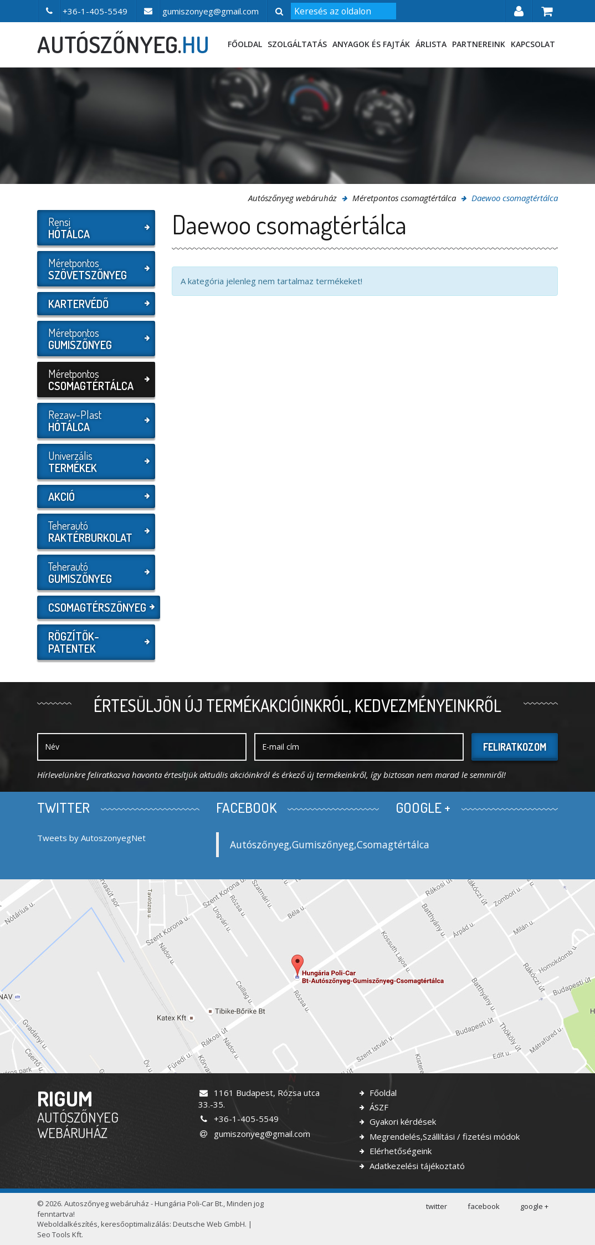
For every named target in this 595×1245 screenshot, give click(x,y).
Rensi (94, 227)
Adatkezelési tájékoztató (416, 1165)
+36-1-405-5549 (238, 1118)
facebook (484, 1206)
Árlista (431, 44)
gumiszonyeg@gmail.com (254, 1133)
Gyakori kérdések (401, 1121)
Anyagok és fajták (371, 44)
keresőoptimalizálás (135, 1224)
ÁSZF (377, 1107)
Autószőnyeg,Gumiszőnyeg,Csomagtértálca (329, 844)
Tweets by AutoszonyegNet (91, 837)
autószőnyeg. (123, 44)
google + (534, 1206)
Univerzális (94, 461)
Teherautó (94, 531)
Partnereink (478, 44)
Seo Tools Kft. (60, 1234)
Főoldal (245, 44)
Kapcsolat (533, 44)
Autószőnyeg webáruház (292, 197)
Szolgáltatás (297, 44)
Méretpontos (94, 268)
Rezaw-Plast (94, 420)
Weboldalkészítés (67, 1224)
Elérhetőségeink (399, 1150)
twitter (436, 1206)
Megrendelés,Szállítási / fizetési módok (443, 1136)
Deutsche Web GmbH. (210, 1224)
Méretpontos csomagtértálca (404, 197)
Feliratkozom (514, 747)
